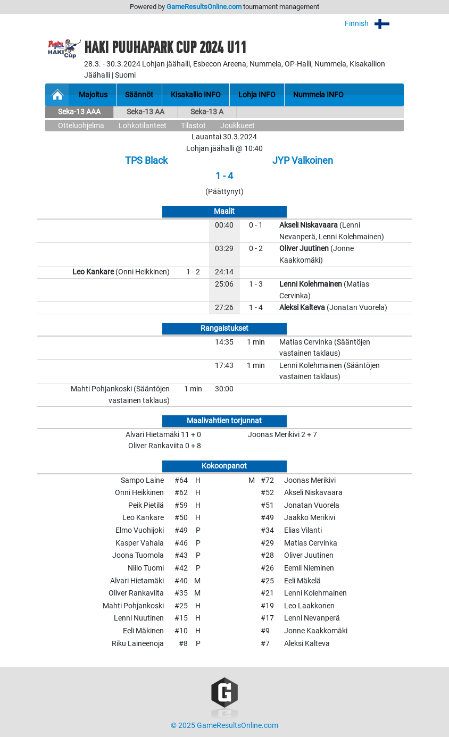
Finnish (374, 23)
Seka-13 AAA (79, 111)
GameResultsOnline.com (204, 7)
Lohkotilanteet (143, 125)
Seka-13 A (206, 111)
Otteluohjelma (81, 125)
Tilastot (193, 125)
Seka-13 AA (145, 111)
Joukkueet (237, 125)
